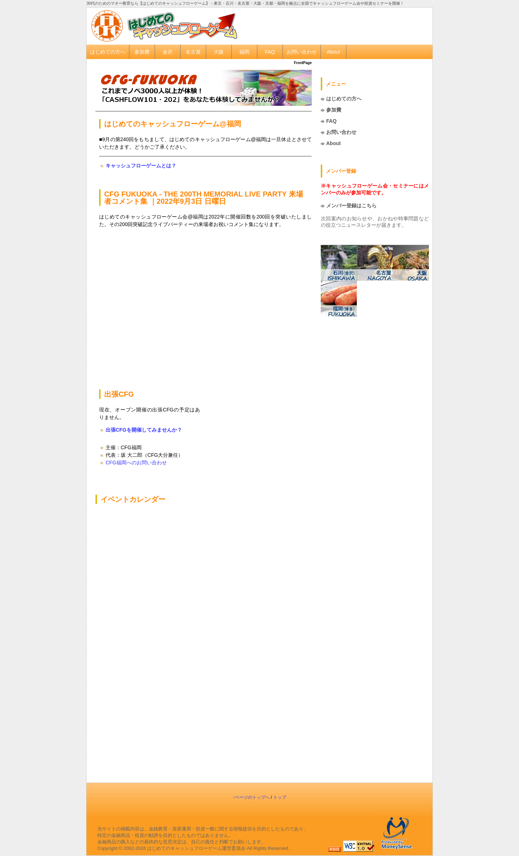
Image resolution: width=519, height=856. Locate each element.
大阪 (219, 52)
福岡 (244, 52)
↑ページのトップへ (251, 797)
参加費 (142, 52)
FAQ (270, 52)
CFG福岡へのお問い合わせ (136, 462)
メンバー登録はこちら (351, 205)
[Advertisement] (341, 25)
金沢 (168, 52)
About (333, 52)
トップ (279, 797)
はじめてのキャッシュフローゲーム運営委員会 (196, 848)
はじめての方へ (107, 52)
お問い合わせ (302, 52)
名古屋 (193, 52)
